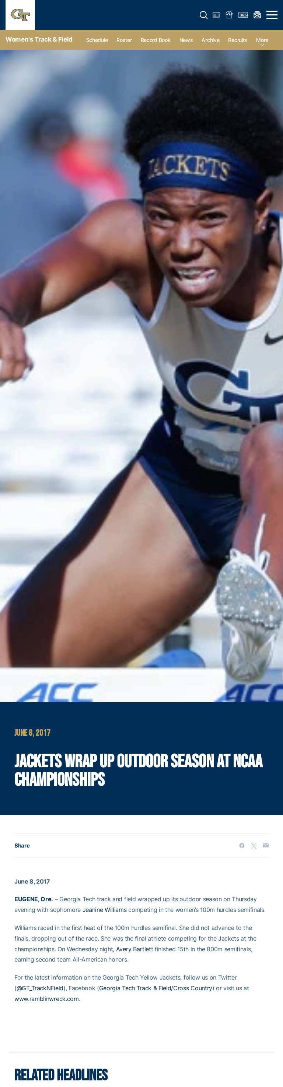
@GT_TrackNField (40, 988)
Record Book (156, 40)
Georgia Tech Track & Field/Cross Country (155, 988)
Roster (124, 40)
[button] (204, 15)
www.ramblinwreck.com (46, 998)
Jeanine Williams (105, 909)
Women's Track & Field (39, 39)
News (186, 40)
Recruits (237, 40)
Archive (210, 40)
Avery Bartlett (134, 949)
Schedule (97, 40)
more (262, 40)
